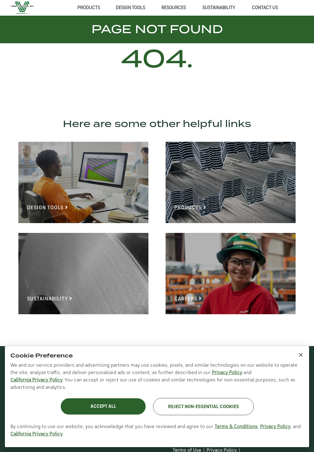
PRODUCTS (88, 8)
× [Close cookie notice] (300, 354)
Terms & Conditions (236, 426)
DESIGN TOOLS (130, 8)
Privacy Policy (227, 372)
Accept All (103, 406)
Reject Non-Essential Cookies (203, 406)
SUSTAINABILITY (218, 8)
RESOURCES (173, 8)
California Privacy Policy (36, 380)
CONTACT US (265, 8)
